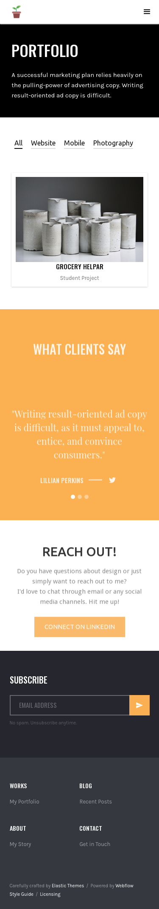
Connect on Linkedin (80, 630)
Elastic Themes (68, 886)
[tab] (18, 143)
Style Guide (21, 894)
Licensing (50, 894)
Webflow (124, 886)
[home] (16, 12)
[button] (147, 12)
